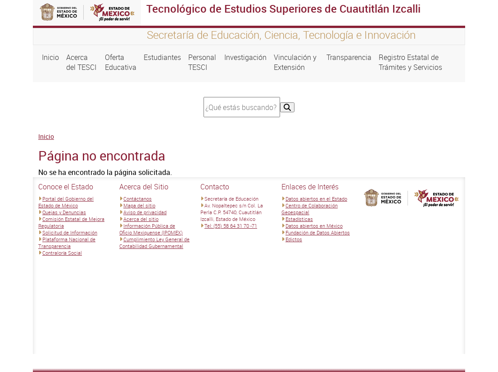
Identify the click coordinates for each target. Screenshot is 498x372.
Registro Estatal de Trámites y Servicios (410, 62)
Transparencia (348, 57)
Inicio (50, 57)
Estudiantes (162, 57)
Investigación (245, 57)
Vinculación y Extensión (295, 62)
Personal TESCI (202, 62)
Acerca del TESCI (81, 62)
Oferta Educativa (120, 62)
